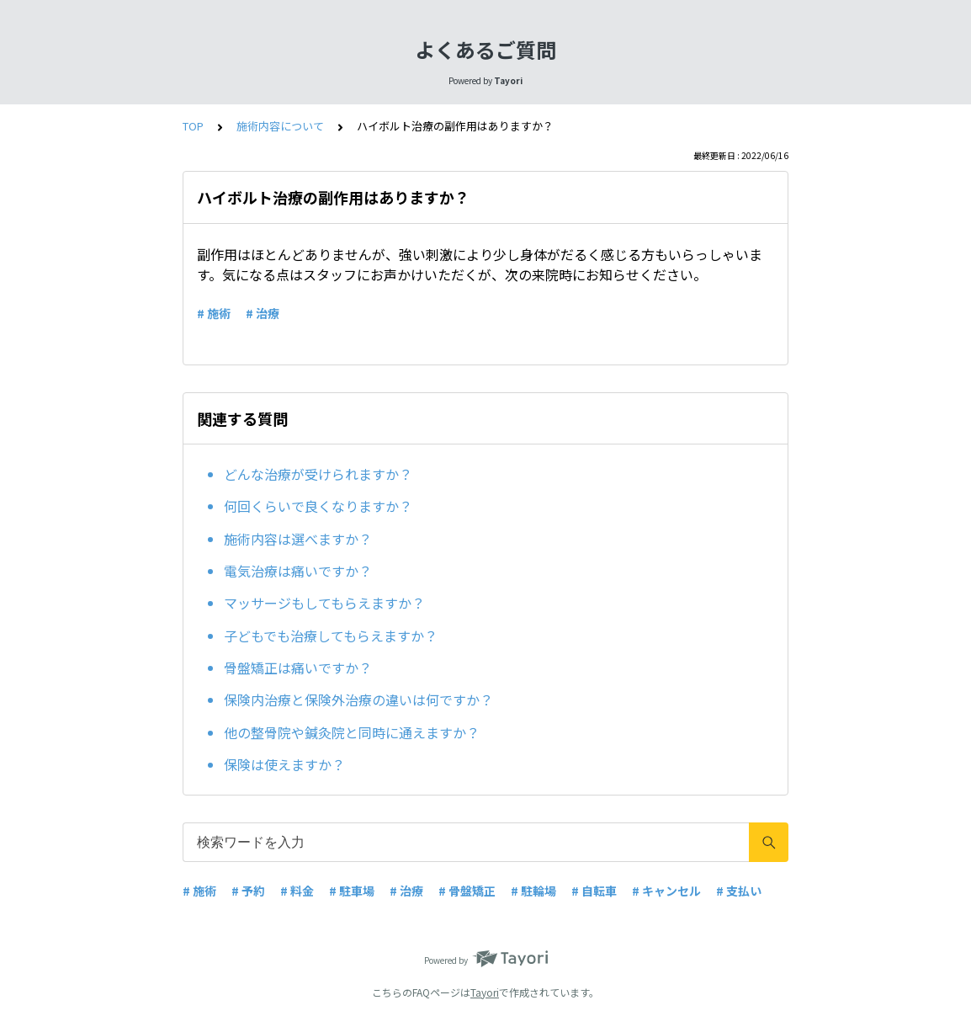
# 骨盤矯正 (467, 890)
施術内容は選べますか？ (298, 539)
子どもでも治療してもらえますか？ (331, 635)
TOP (193, 126)
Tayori (484, 992)
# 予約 (248, 890)
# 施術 (214, 313)
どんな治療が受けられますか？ (318, 474)
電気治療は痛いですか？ (298, 571)
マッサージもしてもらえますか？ (324, 603)
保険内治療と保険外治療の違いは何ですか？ (358, 699)
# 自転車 (594, 890)
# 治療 (262, 313)
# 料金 (297, 890)
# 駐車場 (351, 890)
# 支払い (738, 890)
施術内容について (280, 126)
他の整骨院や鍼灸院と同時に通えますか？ (352, 732)
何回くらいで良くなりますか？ (318, 506)
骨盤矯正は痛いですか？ (298, 667)
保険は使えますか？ (284, 764)
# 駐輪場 (533, 890)
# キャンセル (666, 890)
